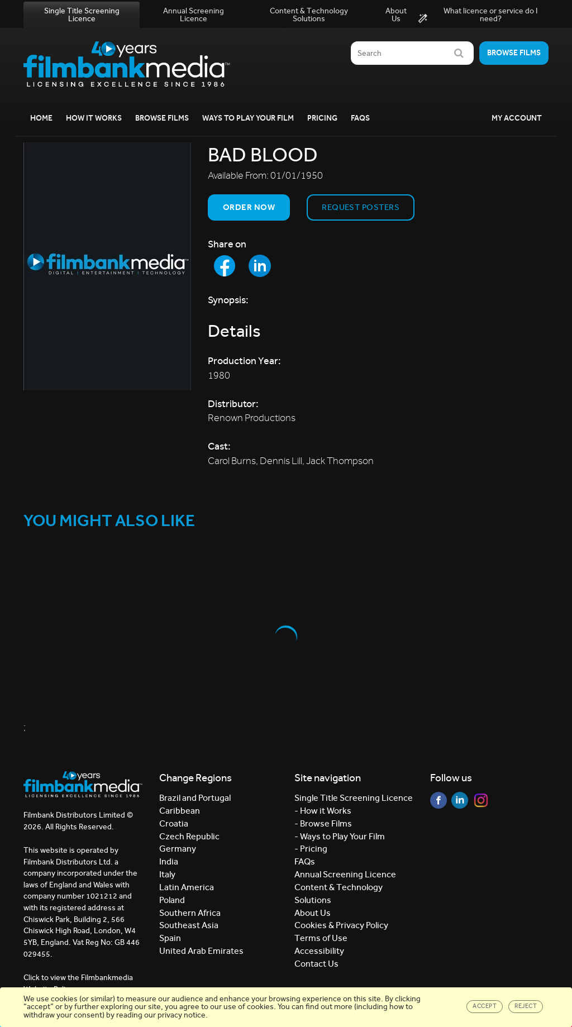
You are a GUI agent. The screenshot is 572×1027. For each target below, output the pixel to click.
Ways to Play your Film (248, 118)
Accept (485, 1006)
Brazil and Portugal (195, 797)
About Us (396, 14)
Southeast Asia (188, 925)
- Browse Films (323, 823)
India (168, 861)
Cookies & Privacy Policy (341, 925)
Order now (249, 207)
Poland (172, 900)
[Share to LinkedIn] (260, 266)
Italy (167, 874)
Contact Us (316, 963)
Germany (177, 848)
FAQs (360, 118)
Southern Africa (190, 912)
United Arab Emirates (201, 950)
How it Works (94, 118)
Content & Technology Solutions (309, 14)
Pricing (322, 118)
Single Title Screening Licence (82, 14)
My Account (517, 118)
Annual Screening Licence (193, 14)
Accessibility (319, 950)
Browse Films (162, 118)
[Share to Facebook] (224, 266)
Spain (170, 938)
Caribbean (179, 810)
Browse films (514, 53)
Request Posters (360, 207)
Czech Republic (189, 836)
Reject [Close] (525, 1006)
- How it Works (322, 810)
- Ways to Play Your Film (339, 836)
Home (41, 118)
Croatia (173, 823)
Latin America (186, 887)
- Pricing (310, 848)
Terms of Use (320, 938)
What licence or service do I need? (477, 15)
